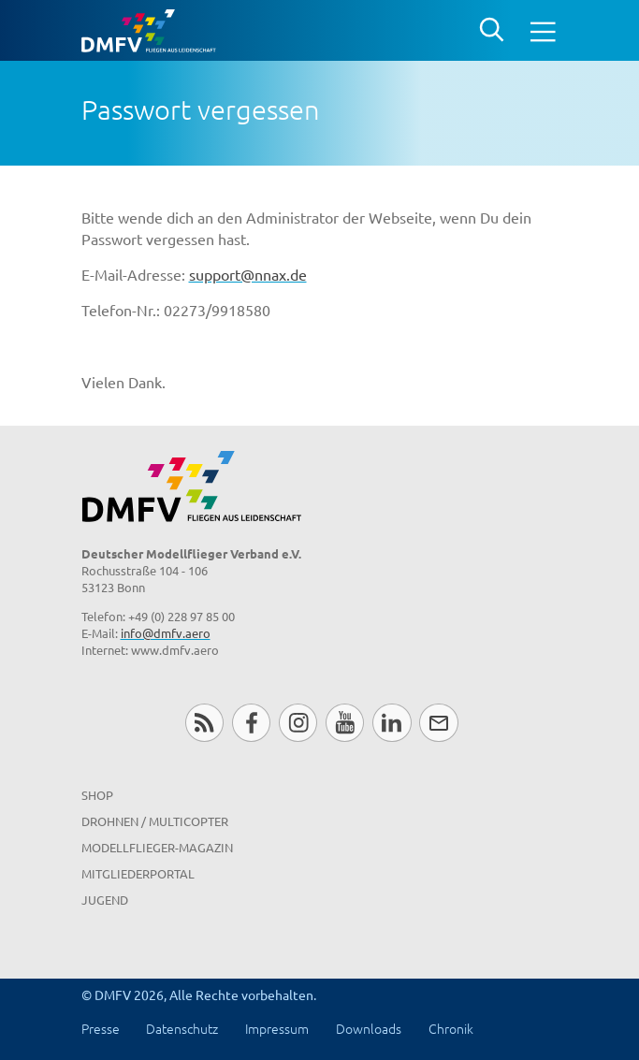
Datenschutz (182, 1028)
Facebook (251, 723)
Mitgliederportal (138, 873)
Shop (97, 795)
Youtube (345, 723)
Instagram (298, 723)
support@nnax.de (248, 274)
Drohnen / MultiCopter (154, 821)
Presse (100, 1028)
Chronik (450, 1028)
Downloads (368, 1028)
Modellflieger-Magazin (157, 847)
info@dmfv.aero (166, 633)
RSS (204, 723)
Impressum (277, 1028)
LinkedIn (391, 723)
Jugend (104, 900)
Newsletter (438, 723)
